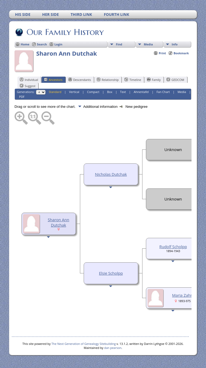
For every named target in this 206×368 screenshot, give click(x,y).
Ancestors (53, 79)
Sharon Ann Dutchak (58, 222)
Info (175, 44)
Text (123, 92)
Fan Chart (163, 92)
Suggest (27, 86)
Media (148, 44)
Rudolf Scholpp (173, 246)
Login (58, 44)
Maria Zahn (182, 295)
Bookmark (181, 53)
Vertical (74, 92)
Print (162, 53)
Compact (93, 92)
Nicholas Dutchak (111, 174)
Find (119, 44)
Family (154, 79)
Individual (29, 79)
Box (109, 92)
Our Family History (65, 32)
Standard (55, 92)
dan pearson (113, 348)
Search (42, 44)
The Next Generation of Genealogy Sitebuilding (84, 344)
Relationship (108, 79)
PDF (21, 97)
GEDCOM (175, 79)
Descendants (79, 79)
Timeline (132, 79)
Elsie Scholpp (111, 273)
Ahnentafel (141, 92)
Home (25, 44)
